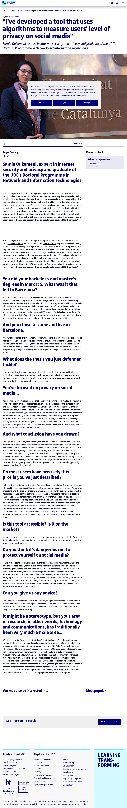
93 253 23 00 (93, 166)
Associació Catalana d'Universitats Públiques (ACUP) (48, 804)
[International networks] (43, 775)
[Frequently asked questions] (74, 769)
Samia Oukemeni (15, 196)
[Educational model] (41, 765)
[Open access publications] (44, 784)
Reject (64, 103)
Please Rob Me (55, 562)
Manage (87, 103)
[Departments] (39, 781)
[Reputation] (38, 768)
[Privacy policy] (69, 775)
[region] (64, 95)
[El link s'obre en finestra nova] (9, 787)
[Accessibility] (68, 785)
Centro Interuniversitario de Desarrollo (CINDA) (50, 801)
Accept (41, 103)
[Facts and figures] (70, 762)
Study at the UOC (14, 754)
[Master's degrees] (10, 765)
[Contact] (66, 759)
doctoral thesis (49, 196)
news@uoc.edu (94, 163)
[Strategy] (37, 771)
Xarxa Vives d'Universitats (78, 804)
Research (15, 17)
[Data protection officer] (72, 781)
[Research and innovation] (44, 778)
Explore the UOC (44, 754)
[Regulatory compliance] (72, 778)
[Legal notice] (68, 772)
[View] (109, 722)
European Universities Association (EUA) (17, 801)
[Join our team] (69, 766)
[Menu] (123, 3)
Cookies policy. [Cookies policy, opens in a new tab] (81, 95)
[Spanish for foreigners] (12, 774)
